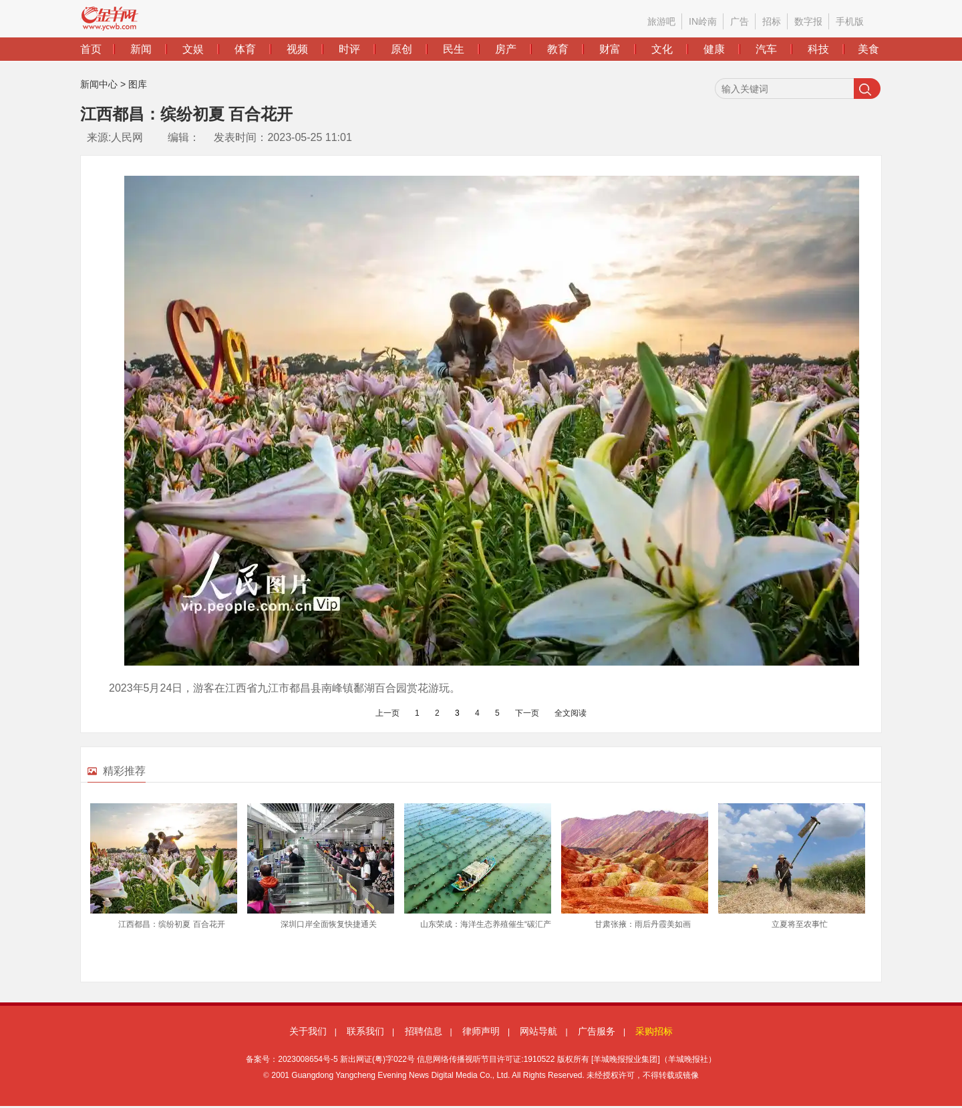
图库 (137, 84)
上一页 (387, 713)
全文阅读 (570, 713)
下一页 (527, 713)
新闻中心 (99, 84)
